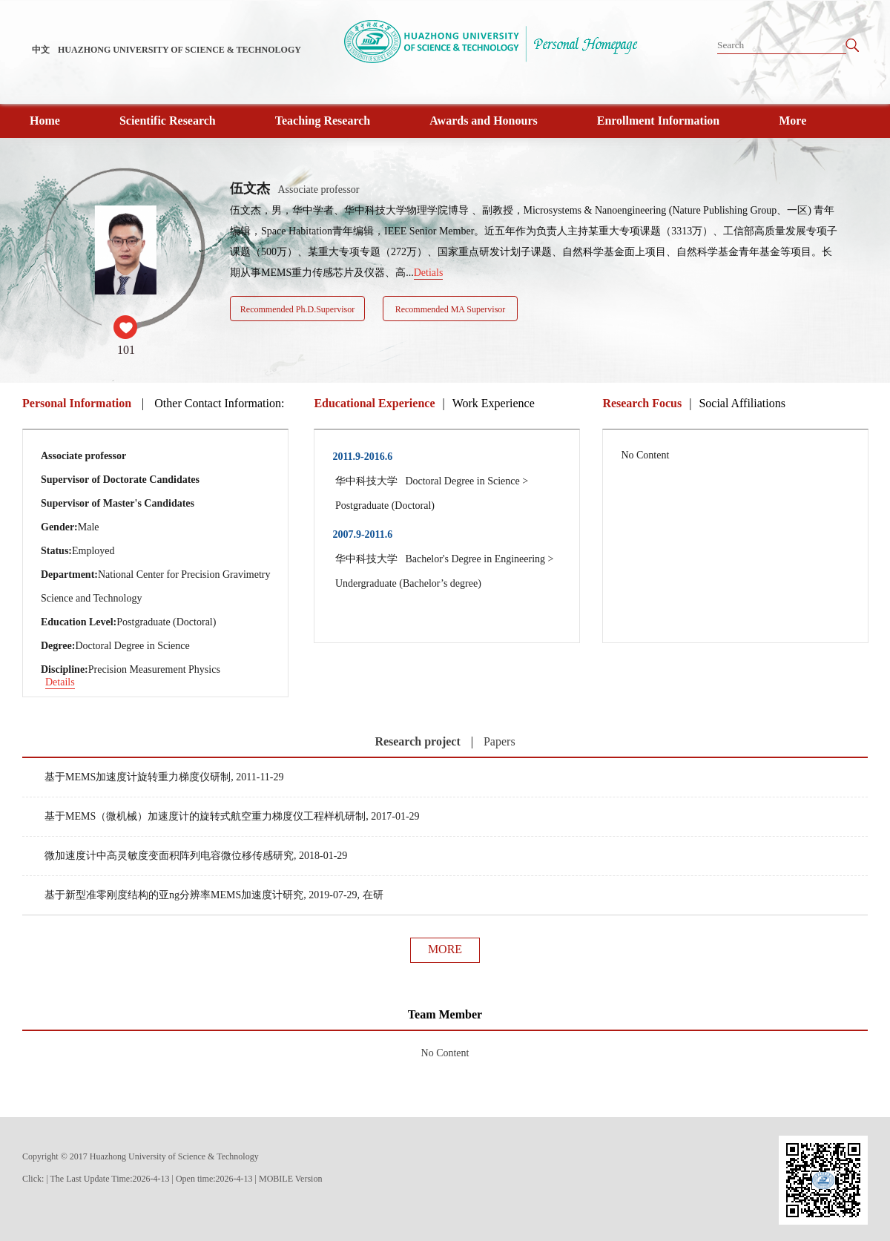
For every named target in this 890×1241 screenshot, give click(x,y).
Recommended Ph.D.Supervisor (297, 309)
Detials (429, 272)
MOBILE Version (290, 1178)
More (792, 120)
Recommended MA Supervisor (450, 309)
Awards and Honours (483, 120)
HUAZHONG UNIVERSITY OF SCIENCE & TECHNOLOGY (179, 50)
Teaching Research (322, 120)
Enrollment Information (658, 120)
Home (45, 120)
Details (60, 682)
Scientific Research (167, 120)
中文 (41, 50)
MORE (445, 949)
